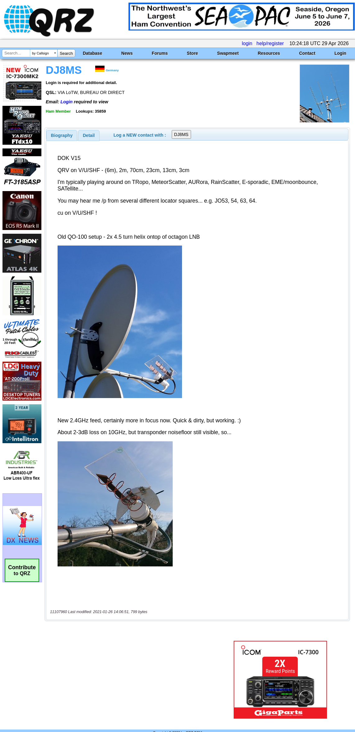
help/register (270, 43)
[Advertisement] (132, 666)
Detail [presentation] (89, 135)
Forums (160, 53)
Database (92, 53)
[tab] (61, 135)
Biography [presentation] (62, 135)
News (127, 53)
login (247, 43)
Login (340, 53)
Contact (307, 53)
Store (192, 53)
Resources (269, 53)
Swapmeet (228, 53)
